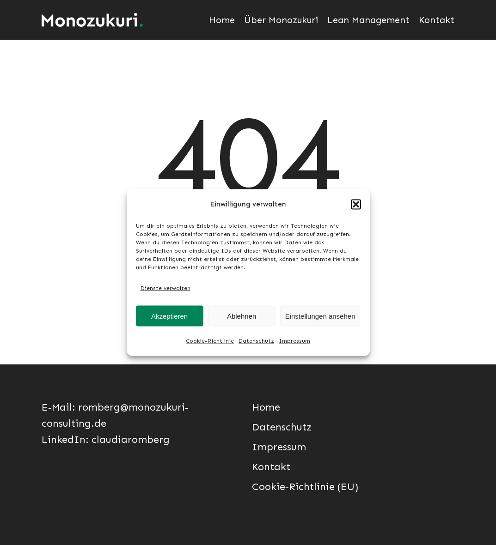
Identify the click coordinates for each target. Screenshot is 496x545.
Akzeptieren (169, 316)
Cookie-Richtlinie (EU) (305, 486)
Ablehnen (241, 316)
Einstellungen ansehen (320, 316)
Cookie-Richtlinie (210, 341)
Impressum (294, 341)
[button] (356, 204)
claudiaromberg (131, 439)
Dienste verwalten (165, 288)
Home (266, 407)
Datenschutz (256, 341)
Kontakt (271, 466)
